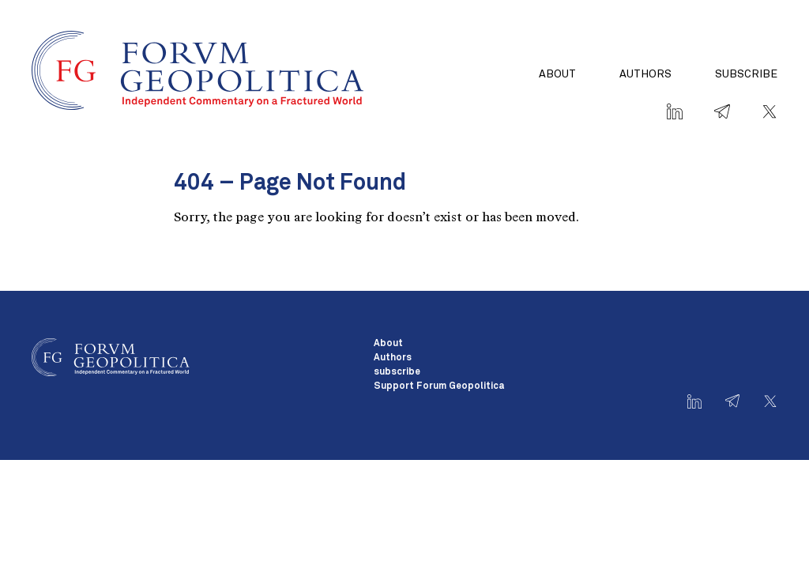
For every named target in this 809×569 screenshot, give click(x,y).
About (557, 74)
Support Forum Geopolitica (439, 386)
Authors (645, 74)
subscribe (746, 74)
